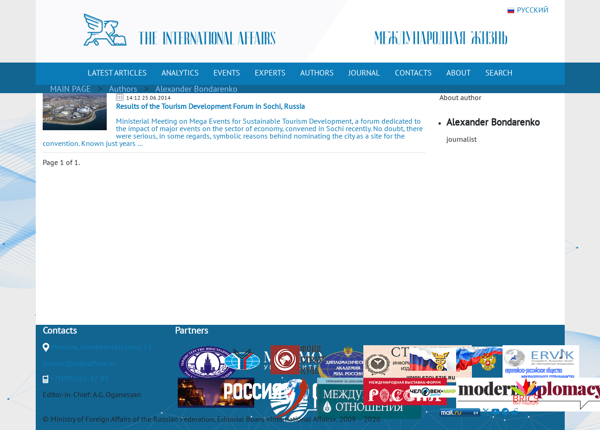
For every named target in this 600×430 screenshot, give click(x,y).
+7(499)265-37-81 (79, 378)
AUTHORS (317, 73)
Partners (191, 330)
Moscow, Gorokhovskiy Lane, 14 (101, 346)
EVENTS (226, 73)
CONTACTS (413, 73)
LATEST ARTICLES (117, 73)
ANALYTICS (180, 73)
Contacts (60, 330)
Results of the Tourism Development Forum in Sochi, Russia (210, 106)
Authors (123, 88)
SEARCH (498, 73)
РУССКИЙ (527, 10)
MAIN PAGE (70, 88)
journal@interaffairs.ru (79, 363)
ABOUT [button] (458, 73)
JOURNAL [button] (364, 73)
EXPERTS (270, 73)
